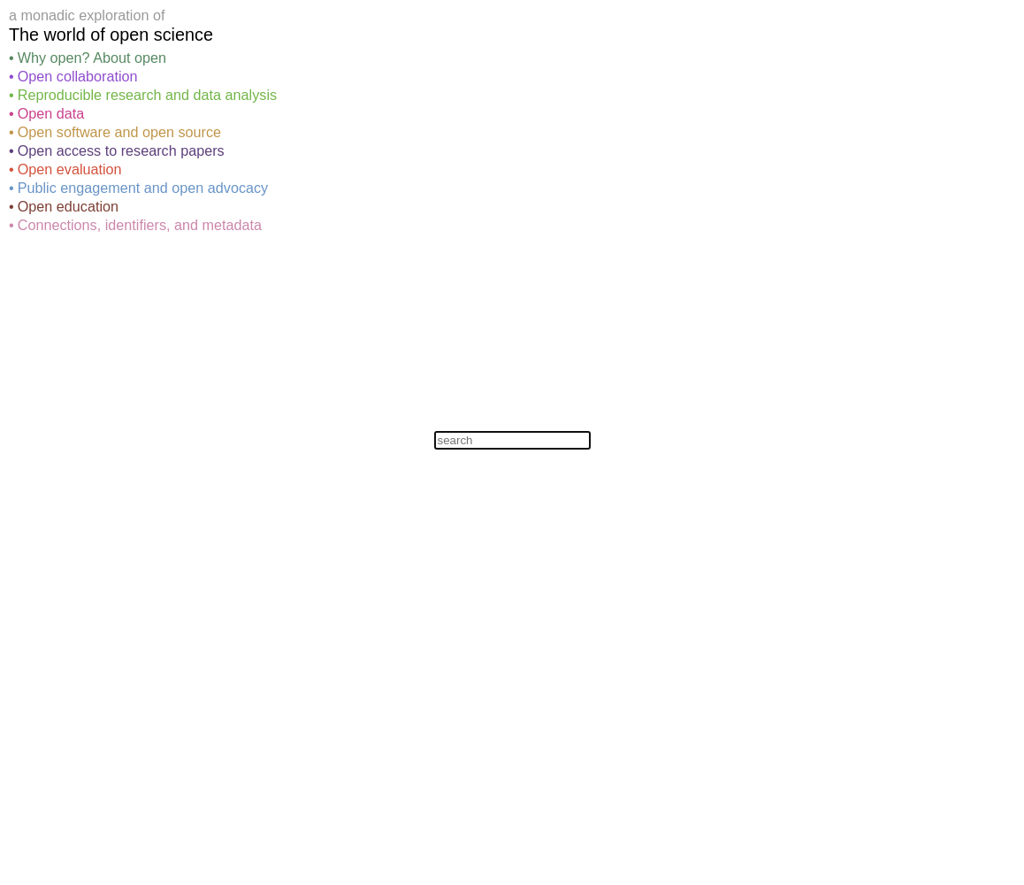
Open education (68, 206)
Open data (51, 113)
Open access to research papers (121, 150)
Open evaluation (70, 169)
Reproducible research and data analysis (147, 95)
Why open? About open (92, 57)
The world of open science (111, 34)
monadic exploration (85, 15)
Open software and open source (119, 132)
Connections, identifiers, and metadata (140, 225)
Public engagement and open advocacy (143, 188)
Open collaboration (78, 76)
